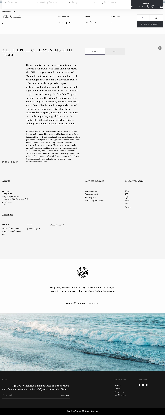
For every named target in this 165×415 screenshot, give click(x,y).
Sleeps (87, 16)
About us (118, 386)
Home (4, 11)
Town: (29, 224)
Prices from (63, 16)
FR (158, 6)
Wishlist (152, 6)
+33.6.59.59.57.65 (148, 6)
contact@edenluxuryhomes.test (82, 303)
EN (161, 6)
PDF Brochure (156, 17)
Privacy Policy (120, 392)
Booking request (149, 24)
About (130, 6)
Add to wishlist (143, 17)
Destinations (15, 6)
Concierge (55, 6)
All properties (36, 6)
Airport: (5, 224)
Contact (117, 389)
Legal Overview (120, 395)
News (142, 6)
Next (160, 48)
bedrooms (115, 16)
